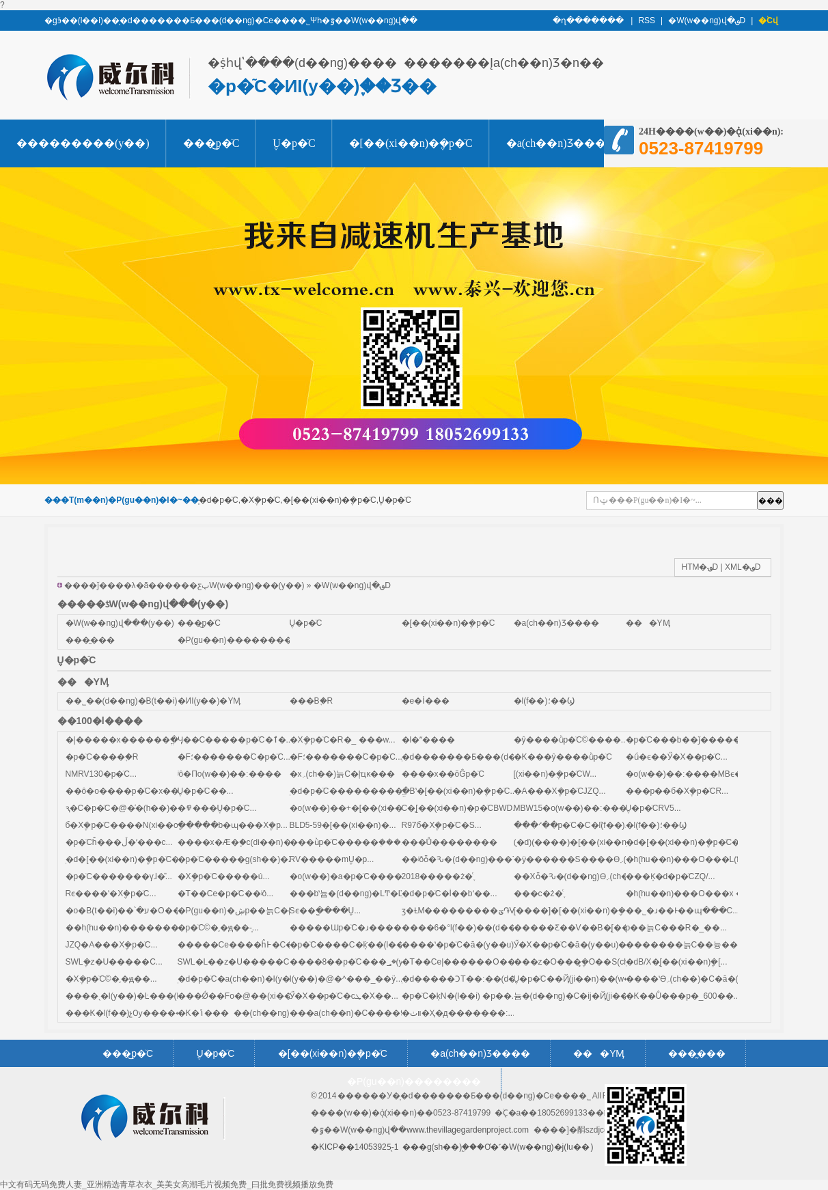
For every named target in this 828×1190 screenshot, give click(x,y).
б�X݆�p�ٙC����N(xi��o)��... (135, 825)
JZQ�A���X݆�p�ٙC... (112, 945)
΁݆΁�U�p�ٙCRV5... (653, 808)
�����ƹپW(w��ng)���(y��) (230, 585)
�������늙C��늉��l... (686, 945)
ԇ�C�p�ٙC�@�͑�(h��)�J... (127, 808)
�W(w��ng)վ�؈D (706, 20)
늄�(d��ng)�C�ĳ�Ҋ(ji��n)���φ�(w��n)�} (615, 996)
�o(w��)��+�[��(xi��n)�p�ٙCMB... (373, 808)
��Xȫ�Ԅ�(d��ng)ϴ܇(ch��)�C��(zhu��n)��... (624, 876)
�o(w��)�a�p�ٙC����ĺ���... (363, 876)
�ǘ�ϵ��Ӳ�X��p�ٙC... (677, 757)
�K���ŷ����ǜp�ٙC (563, 757)
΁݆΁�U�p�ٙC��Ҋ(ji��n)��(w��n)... (584, 979)
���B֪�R (311, 701)
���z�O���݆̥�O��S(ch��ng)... (589, 962)
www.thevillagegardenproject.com (467, 1130)
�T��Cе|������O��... (462, 962)
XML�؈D (742, 567)
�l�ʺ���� (429, 740)
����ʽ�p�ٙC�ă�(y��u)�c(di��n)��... (492, 945)
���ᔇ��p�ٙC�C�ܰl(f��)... (573, 825)
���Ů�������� (450, 842)
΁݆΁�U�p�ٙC (294, 143)
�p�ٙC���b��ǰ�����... (687, 740)
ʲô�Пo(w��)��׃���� (230, 774)
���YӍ (648, 623)
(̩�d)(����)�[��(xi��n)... (575, 842)
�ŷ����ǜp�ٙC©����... (571, 740)
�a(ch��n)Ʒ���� (561, 143)
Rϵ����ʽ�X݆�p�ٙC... (111, 893)
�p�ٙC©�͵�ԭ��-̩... (218, 927)
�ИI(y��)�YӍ (209, 701)
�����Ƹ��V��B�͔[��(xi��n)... (592, 927)
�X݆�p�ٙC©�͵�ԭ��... (111, 979)
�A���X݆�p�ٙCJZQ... (560, 791)
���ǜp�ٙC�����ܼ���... (349, 842)
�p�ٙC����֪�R (102, 757)
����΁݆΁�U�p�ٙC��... (206, 791)
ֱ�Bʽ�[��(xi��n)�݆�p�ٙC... (459, 791)
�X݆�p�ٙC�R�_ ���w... (343, 740)
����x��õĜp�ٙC (443, 774)
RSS (646, 20)
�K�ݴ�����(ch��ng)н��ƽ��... (258, 1013)
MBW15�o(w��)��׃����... (578, 808)
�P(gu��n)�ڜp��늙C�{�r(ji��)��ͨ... (264, 910)
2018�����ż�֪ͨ (437, 876)
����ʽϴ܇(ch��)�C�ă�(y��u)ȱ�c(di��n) (721, 979)
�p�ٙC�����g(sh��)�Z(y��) (249, 859)
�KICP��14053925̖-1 (354, 1147)
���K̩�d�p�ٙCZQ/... (670, 876)
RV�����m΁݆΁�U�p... (332, 859)
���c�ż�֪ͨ (538, 893)
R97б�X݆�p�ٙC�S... (442, 825)
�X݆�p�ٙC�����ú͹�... (224, 876)
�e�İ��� (426, 701)
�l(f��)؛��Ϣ (544, 701)
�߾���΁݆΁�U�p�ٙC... (217, 808)
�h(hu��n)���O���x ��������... (717, 893)
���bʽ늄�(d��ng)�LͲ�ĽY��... (361, 893)
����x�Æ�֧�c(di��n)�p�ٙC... (247, 842)
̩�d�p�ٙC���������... (350, 791)
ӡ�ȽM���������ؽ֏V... (461, 910)
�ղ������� (589, 20)
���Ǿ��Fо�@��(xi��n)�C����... (266, 996)
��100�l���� (100, 720)
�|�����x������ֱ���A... (136, 740)
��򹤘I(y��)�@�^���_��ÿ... (346, 979)
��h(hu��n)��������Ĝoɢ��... (146, 927)
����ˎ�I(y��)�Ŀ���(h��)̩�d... (143, 996)
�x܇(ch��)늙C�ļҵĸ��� (343, 774)
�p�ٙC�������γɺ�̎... (119, 876)
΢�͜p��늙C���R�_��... (677, 927)
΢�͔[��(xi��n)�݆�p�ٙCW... (555, 774)
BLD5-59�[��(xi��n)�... (343, 825)
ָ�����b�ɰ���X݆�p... (233, 825)
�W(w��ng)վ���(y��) (120, 623)
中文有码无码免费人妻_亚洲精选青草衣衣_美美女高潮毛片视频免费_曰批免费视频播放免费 (166, 1184)
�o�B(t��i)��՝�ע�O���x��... (141, 910)
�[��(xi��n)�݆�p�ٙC (411, 143)
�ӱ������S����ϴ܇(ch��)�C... (594, 859)
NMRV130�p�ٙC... (101, 774)
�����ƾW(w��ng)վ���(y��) (143, 603)
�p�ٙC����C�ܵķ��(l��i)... (353, 945)
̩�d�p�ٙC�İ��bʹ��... (449, 893)
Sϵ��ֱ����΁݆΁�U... (325, 910)
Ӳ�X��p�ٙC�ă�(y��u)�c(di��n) (589, 945)
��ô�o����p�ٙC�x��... (126, 791)
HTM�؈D (700, 567)
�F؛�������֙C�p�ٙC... (234, 757)
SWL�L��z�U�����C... (237, 962)
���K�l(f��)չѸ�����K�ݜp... (142, 1013)
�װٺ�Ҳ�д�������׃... (458, 1013)
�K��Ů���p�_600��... (683, 996)
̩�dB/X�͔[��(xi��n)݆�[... (677, 962)
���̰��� (90, 640)
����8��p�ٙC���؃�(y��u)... (362, 962)
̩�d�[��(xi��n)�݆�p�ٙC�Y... (688, 842)
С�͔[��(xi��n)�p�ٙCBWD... (461, 808)
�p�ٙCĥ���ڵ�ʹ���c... (119, 842)
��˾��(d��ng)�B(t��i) (122, 701)
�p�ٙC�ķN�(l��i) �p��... (460, 996)
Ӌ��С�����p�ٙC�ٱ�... (235, 740)
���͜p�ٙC (211, 143)
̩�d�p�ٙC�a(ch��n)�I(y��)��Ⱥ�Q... (261, 979)
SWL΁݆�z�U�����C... (114, 962)
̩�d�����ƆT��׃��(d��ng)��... (481, 979)
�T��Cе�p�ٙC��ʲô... (226, 893)
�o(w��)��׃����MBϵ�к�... (694, 774)
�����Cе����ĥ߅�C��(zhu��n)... (263, 945)
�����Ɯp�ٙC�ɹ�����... (353, 927)
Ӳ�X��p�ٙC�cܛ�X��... (344, 996)
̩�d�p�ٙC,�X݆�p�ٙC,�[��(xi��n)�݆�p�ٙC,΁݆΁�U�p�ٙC (305, 500)
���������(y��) (83, 143)
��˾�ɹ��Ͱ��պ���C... (683, 910)
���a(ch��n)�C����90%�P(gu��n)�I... (387, 1013)
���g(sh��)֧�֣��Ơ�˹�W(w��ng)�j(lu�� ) (498, 1147)
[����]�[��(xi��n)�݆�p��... (584, 910)
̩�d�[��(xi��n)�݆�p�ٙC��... (130, 859)
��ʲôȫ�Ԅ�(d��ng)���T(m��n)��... (488, 859)
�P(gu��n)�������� (235, 640)
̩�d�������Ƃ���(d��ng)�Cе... (482, 757)
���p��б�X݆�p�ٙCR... (677, 791)
